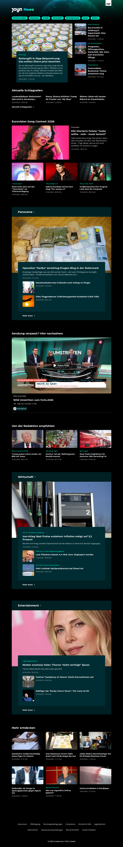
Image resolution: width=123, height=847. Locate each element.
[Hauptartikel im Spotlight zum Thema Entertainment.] (29, 605)
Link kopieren (19, 408)
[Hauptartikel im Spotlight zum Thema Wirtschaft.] (27, 477)
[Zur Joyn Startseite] (108, 3)
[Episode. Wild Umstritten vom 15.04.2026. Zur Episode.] (61, 371)
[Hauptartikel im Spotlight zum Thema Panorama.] (26, 212)
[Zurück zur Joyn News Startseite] (23, 10)
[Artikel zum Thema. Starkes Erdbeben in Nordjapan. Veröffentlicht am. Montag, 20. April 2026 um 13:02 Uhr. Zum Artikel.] (95, 779)
